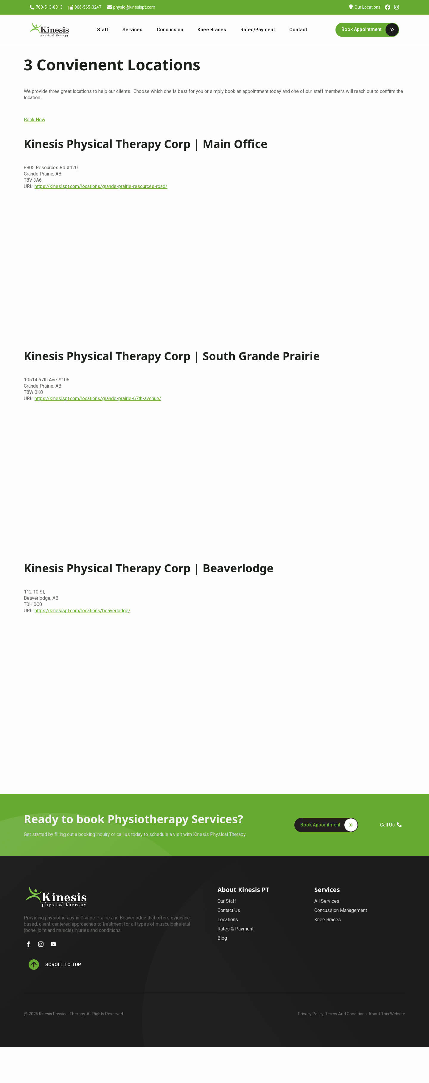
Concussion (170, 29)
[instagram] (40, 944)
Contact (298, 29)
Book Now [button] (34, 119)
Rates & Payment (235, 929)
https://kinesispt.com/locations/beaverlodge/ (82, 610)
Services (132, 29)
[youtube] (53, 944)
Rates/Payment (257, 29)
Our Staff (226, 901)
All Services (326, 901)
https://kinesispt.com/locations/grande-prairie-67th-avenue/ (98, 398)
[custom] (387, 7)
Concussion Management (340, 910)
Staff (102, 29)
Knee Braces (212, 29)
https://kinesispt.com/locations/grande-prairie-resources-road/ (101, 186)
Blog (222, 938)
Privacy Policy (310, 1013)
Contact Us (228, 910)
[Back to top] (55, 965)
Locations (227, 919)
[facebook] (28, 944)
